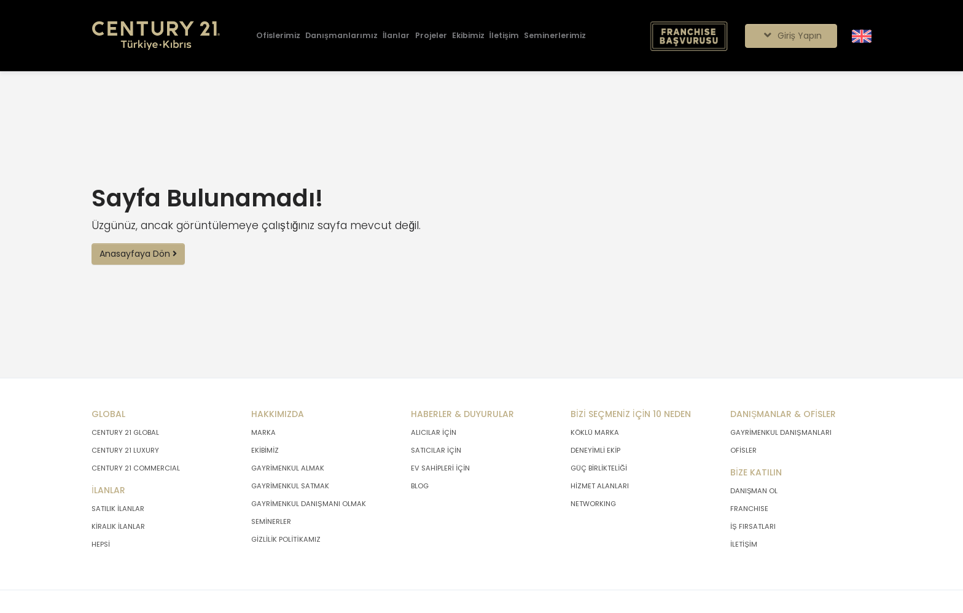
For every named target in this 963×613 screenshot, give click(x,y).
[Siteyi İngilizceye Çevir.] (861, 35)
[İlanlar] (396, 36)
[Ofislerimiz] (278, 36)
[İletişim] (504, 36)
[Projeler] (431, 36)
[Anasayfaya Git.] (156, 36)
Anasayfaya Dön (138, 254)
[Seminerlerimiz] (555, 36)
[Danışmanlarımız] (341, 36)
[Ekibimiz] (468, 36)
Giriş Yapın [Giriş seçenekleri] (790, 35)
